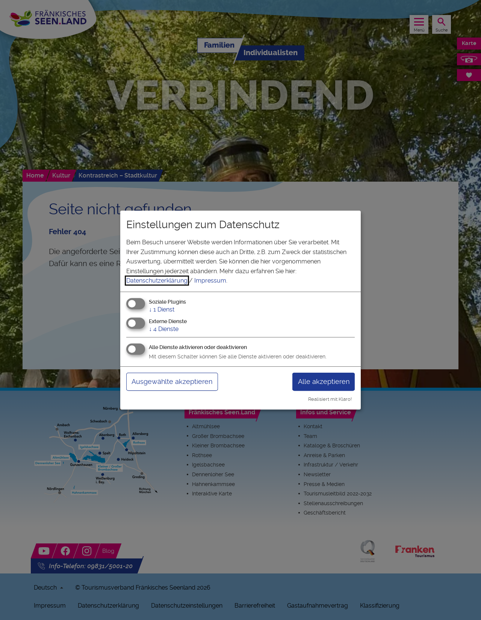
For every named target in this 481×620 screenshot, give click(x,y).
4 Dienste (163, 329)
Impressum (210, 280)
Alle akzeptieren (323, 381)
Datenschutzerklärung (157, 280)
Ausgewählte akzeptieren (172, 381)
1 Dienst (161, 309)
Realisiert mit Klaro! (330, 399)
